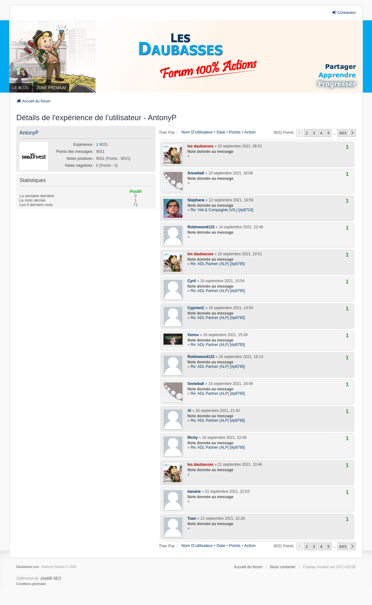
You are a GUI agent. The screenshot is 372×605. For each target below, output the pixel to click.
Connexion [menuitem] (343, 12)
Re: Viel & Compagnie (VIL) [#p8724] (221, 210)
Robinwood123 (200, 227)
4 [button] (321, 133)
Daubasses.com (27, 567)
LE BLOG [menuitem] (20, 88)
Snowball (195, 173)
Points (234, 132)
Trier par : (168, 132)
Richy (192, 437)
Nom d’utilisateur (197, 132)
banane (194, 491)
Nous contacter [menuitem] (283, 567)
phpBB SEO (51, 578)
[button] (352, 133)
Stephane (195, 200)
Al (189, 410)
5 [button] (328, 133)
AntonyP (28, 132)
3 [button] (314, 133)
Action (250, 132)
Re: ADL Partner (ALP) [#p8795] (217, 264)
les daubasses (200, 146)
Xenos (193, 335)
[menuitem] (31, 584)
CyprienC (195, 308)
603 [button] (342, 133)
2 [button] (307, 133)
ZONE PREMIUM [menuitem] (51, 88)
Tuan (191, 518)
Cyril (191, 281)
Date (220, 132)
